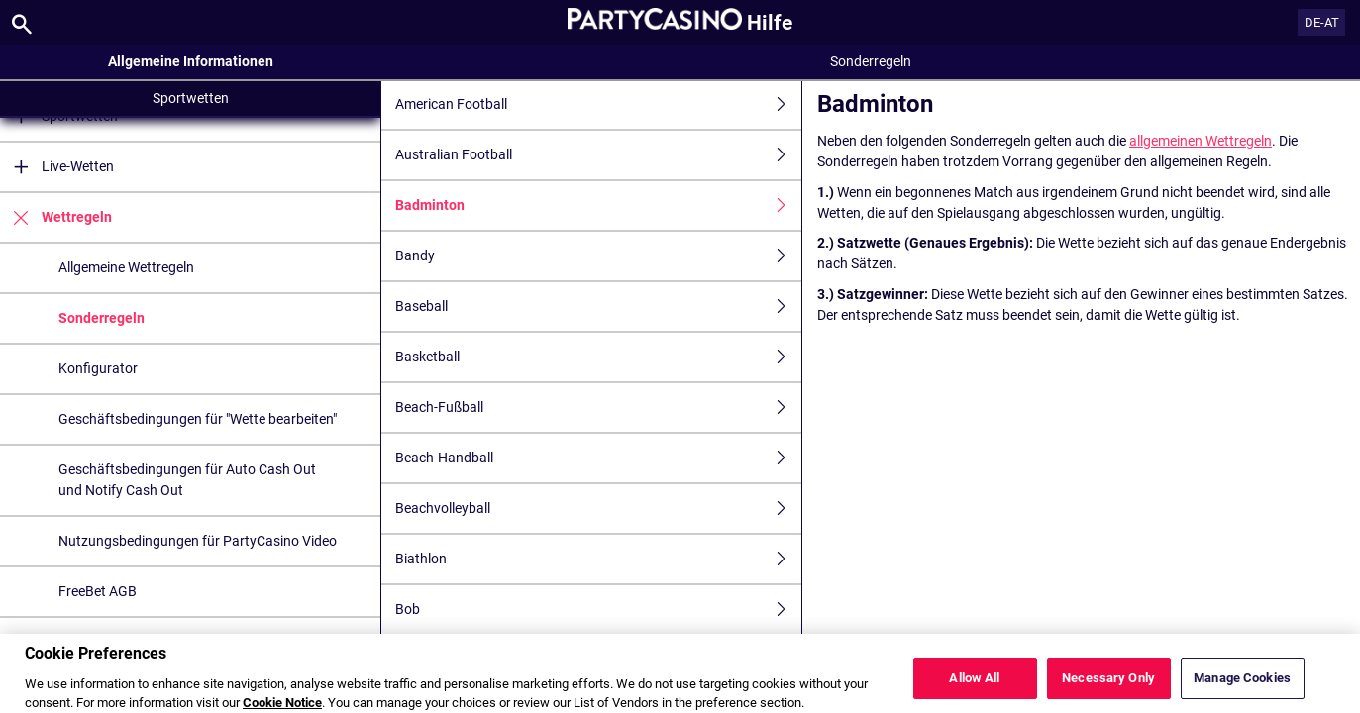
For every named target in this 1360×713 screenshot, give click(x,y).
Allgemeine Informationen (190, 61)
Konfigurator (98, 368)
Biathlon (598, 559)
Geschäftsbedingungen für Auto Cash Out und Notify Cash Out (187, 479)
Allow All (974, 686)
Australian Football (598, 155)
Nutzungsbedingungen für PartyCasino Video (197, 541)
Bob (598, 609)
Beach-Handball (598, 458)
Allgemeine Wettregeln (126, 267)
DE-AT (1322, 22)
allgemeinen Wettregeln (1200, 141)
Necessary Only (1108, 686)
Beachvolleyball (598, 508)
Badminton (598, 205)
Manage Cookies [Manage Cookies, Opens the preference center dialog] (1242, 686)
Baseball (598, 306)
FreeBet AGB (97, 591)
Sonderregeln (101, 318)
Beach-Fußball (598, 407)
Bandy (598, 256)
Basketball (598, 357)
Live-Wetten (57, 167)
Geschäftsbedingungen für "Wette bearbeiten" (197, 419)
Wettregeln (56, 217)
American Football (598, 104)
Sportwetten (191, 98)
